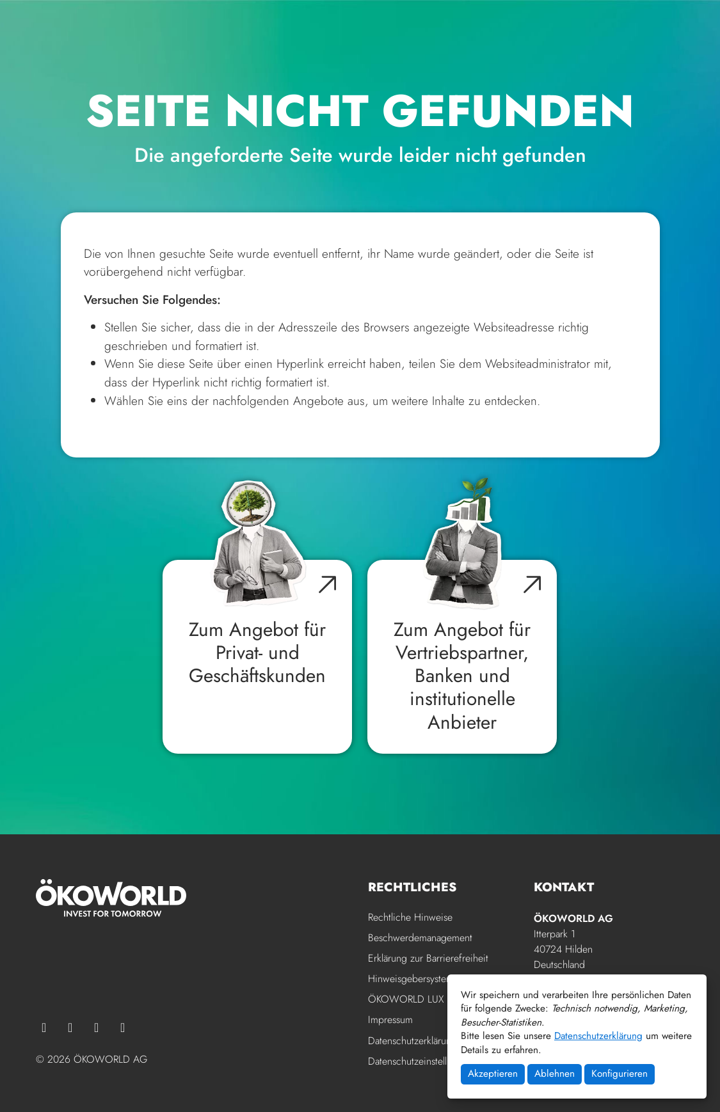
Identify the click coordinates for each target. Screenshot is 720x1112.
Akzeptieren (493, 1074)
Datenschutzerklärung (598, 1036)
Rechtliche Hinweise (410, 918)
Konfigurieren (619, 1074)
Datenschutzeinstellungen (420, 1061)
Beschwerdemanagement (420, 938)
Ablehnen (554, 1074)
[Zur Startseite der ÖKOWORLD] (97, 48)
